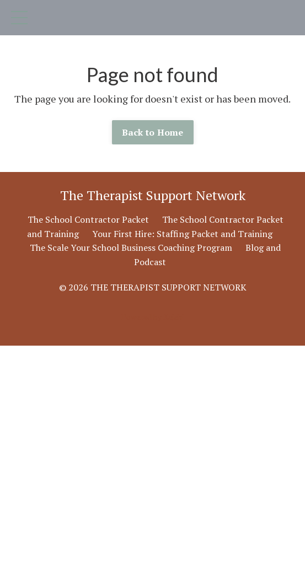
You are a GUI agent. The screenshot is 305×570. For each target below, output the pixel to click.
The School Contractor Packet (88, 219)
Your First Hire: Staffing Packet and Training (182, 234)
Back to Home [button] (153, 132)
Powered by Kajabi (152, 316)
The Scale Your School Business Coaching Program (131, 247)
